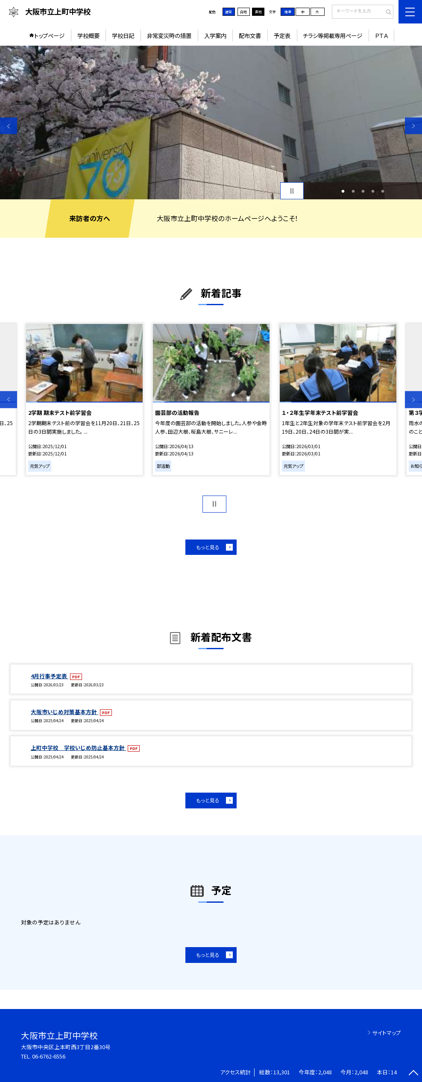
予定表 (282, 35)
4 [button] (372, 191)
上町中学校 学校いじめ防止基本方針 (78, 748)
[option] (211, 122)
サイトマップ (386, 1033)
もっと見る (208, 547)
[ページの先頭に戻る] (413, 1073)
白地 (243, 11)
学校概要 (88, 35)
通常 (228, 11)
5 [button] (382, 191)
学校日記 (123, 35)
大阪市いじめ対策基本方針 (64, 712)
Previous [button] (8, 125)
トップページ (49, 35)
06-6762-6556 (48, 1056)
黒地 (258, 11)
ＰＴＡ (381, 35)
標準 (287, 11)
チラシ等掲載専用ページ (332, 35)
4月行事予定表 (49, 676)
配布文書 (250, 35)
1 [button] (343, 191)
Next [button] (413, 125)
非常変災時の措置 (169, 35)
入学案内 (215, 35)
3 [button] (362, 191)
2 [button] (353, 191)
